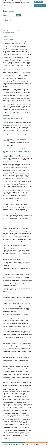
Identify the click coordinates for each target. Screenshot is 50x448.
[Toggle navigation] (6, 20)
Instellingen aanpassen (40, 5)
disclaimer (17, 445)
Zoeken (18, 15)
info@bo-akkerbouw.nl (9, 445)
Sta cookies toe (38, 1)
